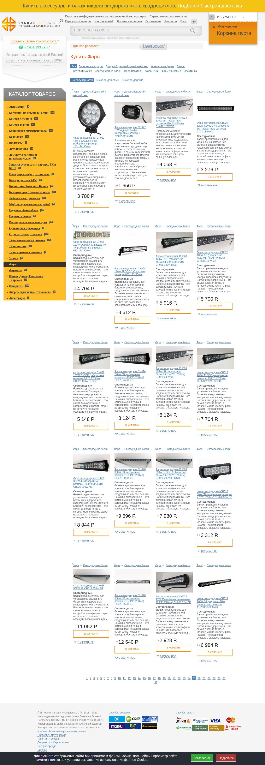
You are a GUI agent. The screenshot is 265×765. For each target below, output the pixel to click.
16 (149, 678)
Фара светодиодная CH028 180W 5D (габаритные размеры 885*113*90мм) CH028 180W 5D (212, 256)
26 (199, 678)
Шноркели (16, 286)
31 (224, 678)
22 (179, 678)
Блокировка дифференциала (28, 130)
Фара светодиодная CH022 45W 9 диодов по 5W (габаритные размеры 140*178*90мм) (88, 142)
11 (124, 678)
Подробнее (226, 758)
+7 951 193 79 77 (37, 47)
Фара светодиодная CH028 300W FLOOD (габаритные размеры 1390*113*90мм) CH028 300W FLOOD (171, 473)
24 (189, 678)
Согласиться (202, 758)
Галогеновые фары (91, 66)
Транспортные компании (25, 252)
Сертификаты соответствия (168, 16)
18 (159, 678)
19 (164, 678)
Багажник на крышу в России (28, 112)
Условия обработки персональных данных (61, 731)
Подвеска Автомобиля (23, 210)
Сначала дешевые (107, 80)
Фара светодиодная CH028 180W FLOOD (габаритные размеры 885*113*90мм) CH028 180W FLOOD (88, 377)
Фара (12, 264)
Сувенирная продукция (24, 228)
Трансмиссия (17, 246)
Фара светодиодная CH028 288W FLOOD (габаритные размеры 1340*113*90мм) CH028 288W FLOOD (212, 377)
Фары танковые (171, 70)
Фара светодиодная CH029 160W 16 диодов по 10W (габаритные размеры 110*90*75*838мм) (212, 603)
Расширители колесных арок (28, 222)
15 (144, 678)
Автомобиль (17, 106)
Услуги (13, 258)
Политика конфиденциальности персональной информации (105, 16)
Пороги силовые (20, 216)
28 (208, 678)
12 (129, 678)
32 (155, 682)
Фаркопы (15, 270)
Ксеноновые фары (162, 66)
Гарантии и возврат (78, 21)
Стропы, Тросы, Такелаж (25, 234)
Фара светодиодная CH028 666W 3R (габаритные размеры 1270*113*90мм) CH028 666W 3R (130, 599)
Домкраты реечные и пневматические (23, 156)
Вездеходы (16, 142)
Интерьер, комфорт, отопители (29, 174)
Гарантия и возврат (48, 738)
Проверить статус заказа (51, 735)
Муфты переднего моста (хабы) (29, 204)
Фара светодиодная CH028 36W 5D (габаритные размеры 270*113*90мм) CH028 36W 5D (214, 494)
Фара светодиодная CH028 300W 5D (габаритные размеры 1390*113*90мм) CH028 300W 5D (130, 473)
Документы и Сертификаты (53, 742)
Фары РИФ (152, 70)
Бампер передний (20, 118)
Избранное (227, 17)
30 (219, 678)
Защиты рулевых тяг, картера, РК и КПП (32, 166)
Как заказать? (104, 21)
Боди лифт (16, 136)
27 (203, 678)
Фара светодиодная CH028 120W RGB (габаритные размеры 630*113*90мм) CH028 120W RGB (171, 260)
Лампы (181, 66)
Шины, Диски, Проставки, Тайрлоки (26, 278)
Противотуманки (81, 70)
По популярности (82, 80)
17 (154, 678)
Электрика (190, 70)
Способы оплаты (185, 712)
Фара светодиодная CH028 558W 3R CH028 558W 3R (88, 587)
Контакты (170, 21)
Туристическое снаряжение (27, 240)
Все (73, 66)
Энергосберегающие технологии (30, 292)
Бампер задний (19, 124)
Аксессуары (17, 298)
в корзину (91, 203)
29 (213, 678)
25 (194, 678)
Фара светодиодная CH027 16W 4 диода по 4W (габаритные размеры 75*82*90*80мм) (130, 131)
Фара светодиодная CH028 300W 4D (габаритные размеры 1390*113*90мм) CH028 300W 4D (88, 482)
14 (139, 678)
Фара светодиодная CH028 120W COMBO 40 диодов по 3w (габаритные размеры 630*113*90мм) (213, 127)
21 (174, 678)
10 (119, 678)
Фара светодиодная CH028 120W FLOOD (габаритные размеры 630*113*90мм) (130, 271)
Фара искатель (133, 70)
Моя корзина (227, 26)
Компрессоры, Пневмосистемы (29, 192)
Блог (183, 21)
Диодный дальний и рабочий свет (127, 66)
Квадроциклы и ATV (23, 180)
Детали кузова (18, 148)
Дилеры (42, 749)
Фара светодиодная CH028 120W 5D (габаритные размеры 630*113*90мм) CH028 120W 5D (171, 122)
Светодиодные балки (108, 70)
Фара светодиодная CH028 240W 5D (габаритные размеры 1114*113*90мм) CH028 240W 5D (130, 376)
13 (134, 678)
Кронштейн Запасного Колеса (28, 186)
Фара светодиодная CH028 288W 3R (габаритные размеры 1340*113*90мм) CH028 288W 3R (171, 372)
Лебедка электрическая (24, 198)
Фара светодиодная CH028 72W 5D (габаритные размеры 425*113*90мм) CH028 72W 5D (173, 599)
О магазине (153, 21)
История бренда (46, 746)
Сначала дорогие (132, 80)
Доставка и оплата (129, 21)
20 (169, 678)
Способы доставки (119, 712)
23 (184, 678)
